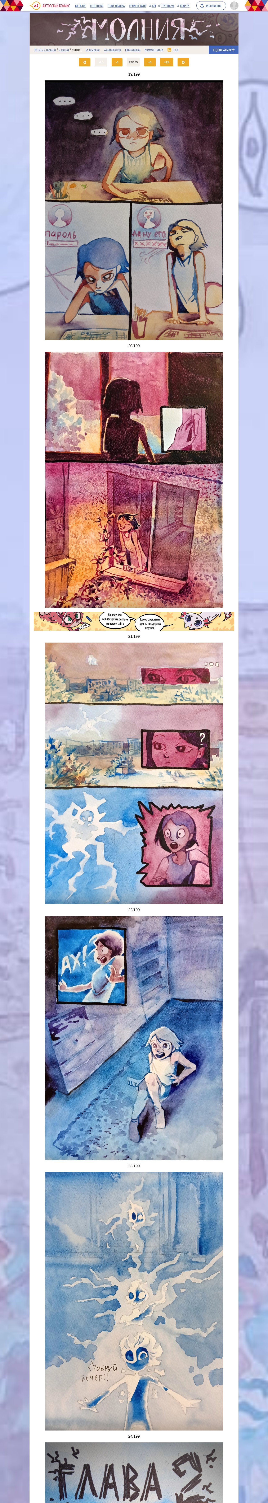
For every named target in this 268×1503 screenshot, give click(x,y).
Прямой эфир (137, 5)
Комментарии (154, 49)
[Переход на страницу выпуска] (134, 210)
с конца (64, 49)
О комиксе (92, 49)
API (154, 5)
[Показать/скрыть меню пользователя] (233, 5)
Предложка (132, 49)
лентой (76, 49)
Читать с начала (45, 49)
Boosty (184, 5)
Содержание (112, 49)
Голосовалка (116, 5)
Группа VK (167, 5)
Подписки (96, 5)
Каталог (80, 5)
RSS (176, 49)
